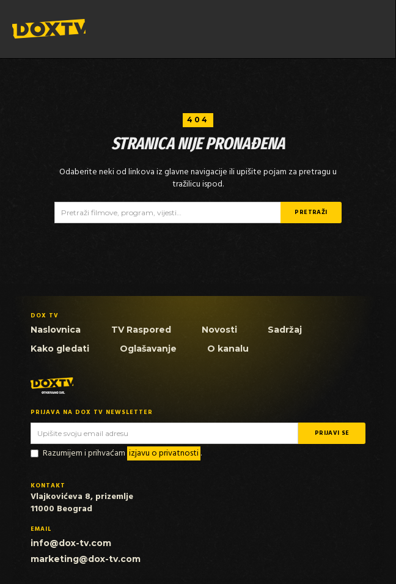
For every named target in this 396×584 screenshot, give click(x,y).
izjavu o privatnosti (164, 453)
